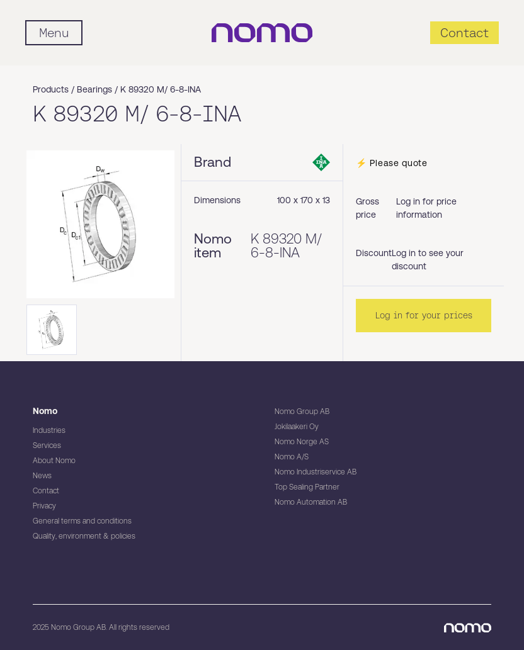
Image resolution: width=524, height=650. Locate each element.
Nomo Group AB (302, 411)
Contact (46, 490)
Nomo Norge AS (302, 441)
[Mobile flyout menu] (54, 32)
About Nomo (54, 460)
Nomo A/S (292, 456)
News (42, 475)
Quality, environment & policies (84, 536)
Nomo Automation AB (311, 502)
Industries (49, 430)
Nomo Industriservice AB (315, 472)
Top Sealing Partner (307, 487)
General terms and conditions (82, 521)
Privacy (44, 506)
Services (47, 445)
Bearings (94, 89)
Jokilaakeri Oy (297, 426)
